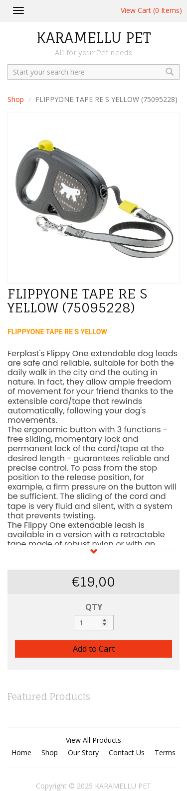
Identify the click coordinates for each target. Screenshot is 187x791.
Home (21, 752)
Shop (15, 99)
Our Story (83, 752)
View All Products (93, 740)
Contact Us (127, 752)
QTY (93, 606)
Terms (165, 752)
